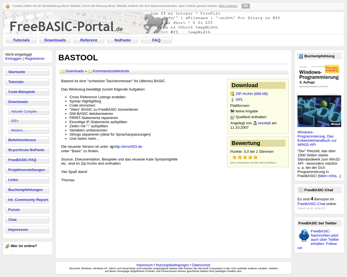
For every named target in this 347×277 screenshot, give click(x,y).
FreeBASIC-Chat (311, 204)
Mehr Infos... (329, 176)
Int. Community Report (28, 200)
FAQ (156, 40)
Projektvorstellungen (26, 170)
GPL (239, 99)
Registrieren (35, 58)
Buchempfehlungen (25, 190)
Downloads (55, 40)
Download (245, 85)
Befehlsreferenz (22, 140)
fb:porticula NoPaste (26, 150)
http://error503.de (128, 146)
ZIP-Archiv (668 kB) (252, 94)
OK (245, 6)
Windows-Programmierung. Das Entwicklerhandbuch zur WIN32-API (317, 138)
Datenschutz (201, 265)
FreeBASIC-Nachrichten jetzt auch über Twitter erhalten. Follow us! (318, 239)
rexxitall (264, 123)
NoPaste (123, 40)
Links (13, 180)
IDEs (14, 121)
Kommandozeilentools (111, 71)
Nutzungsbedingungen (172, 265)
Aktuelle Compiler (24, 111)
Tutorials (21, 40)
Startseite (16, 72)
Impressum (18, 229)
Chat (12, 220)
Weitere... (18, 130)
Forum (14, 210)
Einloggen (13, 58)
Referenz (88, 40)
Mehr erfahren (228, 5)
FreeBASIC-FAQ (22, 160)
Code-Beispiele (21, 92)
